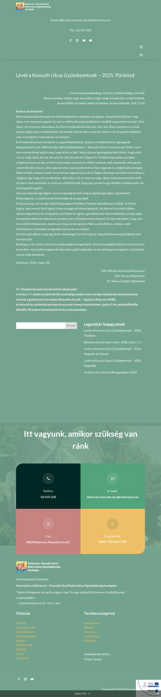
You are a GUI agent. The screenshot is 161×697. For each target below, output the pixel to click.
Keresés (71, 325)
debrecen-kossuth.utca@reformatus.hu (84, 20)
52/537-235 (83, 30)
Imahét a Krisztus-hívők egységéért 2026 (110, 372)
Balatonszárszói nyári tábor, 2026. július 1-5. (112, 342)
